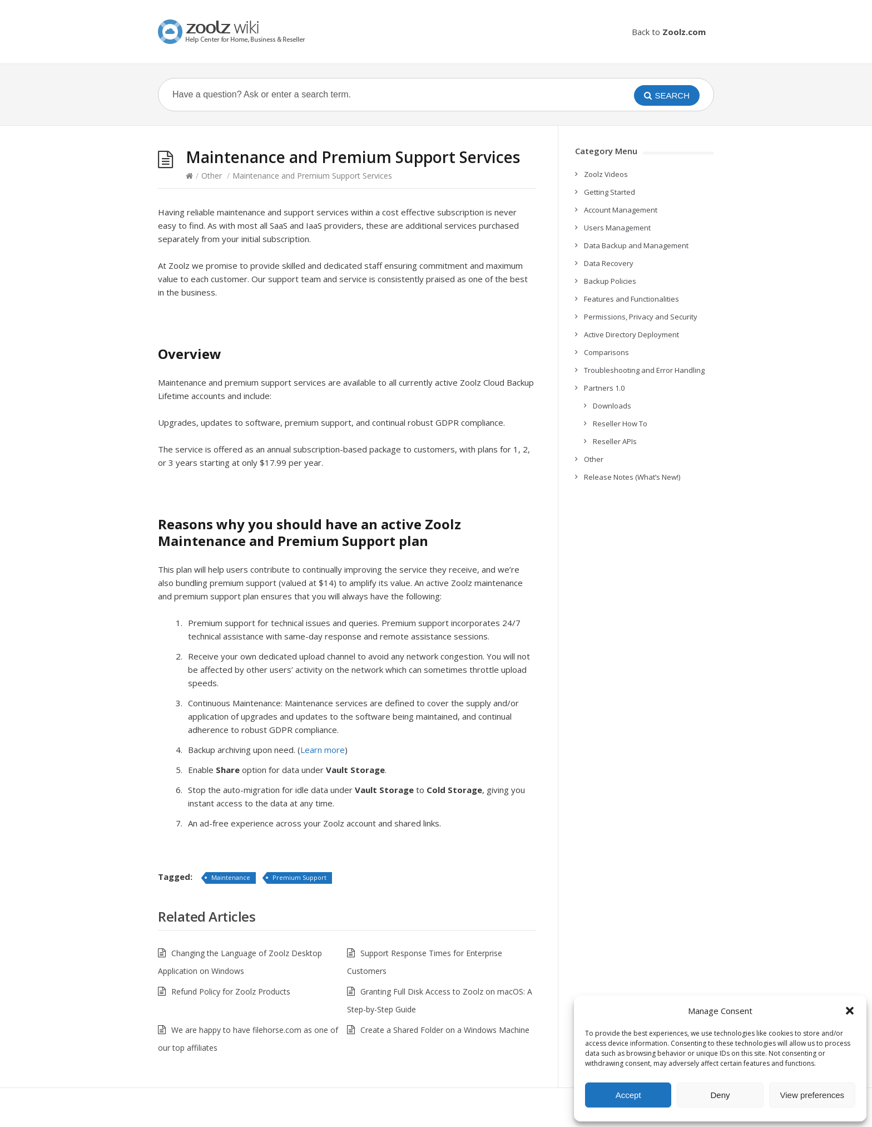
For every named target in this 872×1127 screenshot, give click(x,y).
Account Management (620, 210)
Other (211, 175)
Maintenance (230, 877)
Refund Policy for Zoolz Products (230, 991)
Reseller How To (620, 424)
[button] (849, 1010)
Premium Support (299, 877)
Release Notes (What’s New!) (632, 477)
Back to (669, 31)
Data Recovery (608, 263)
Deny (720, 1095)
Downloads (612, 406)
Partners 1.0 (604, 388)
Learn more (322, 749)
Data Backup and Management (636, 245)
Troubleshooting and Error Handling (644, 370)
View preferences (812, 1095)
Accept (628, 1095)
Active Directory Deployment (631, 334)
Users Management (617, 228)
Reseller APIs (615, 441)
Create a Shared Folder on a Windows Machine (444, 1030)
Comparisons (606, 352)
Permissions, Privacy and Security (640, 317)
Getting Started (609, 192)
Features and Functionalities (631, 299)
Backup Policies (610, 281)
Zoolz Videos (606, 174)
